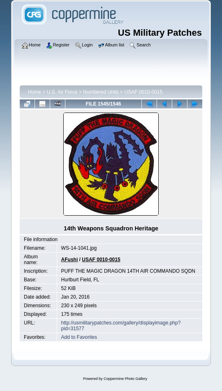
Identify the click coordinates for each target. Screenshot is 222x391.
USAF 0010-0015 (143, 92)
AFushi (69, 259)
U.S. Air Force (62, 92)
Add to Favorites (79, 337)
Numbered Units (101, 92)
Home (34, 92)
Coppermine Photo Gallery (125, 379)
